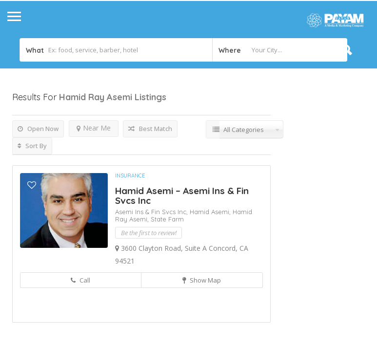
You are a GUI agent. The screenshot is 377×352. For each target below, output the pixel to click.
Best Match (150, 128)
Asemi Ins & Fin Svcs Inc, (152, 212)
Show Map (201, 280)
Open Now (38, 128)
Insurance (130, 175)
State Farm (167, 219)
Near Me (94, 127)
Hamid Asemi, (211, 212)
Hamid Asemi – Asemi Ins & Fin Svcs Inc (182, 195)
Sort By (32, 145)
